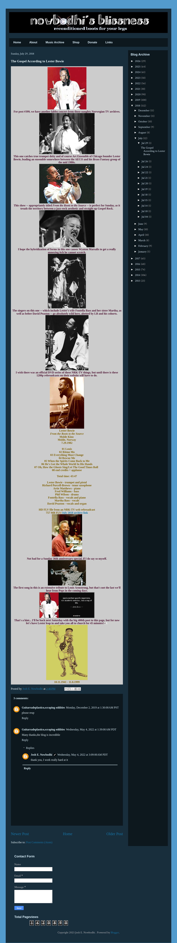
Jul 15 (145, 200)
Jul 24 (145, 167)
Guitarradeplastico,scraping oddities (43, 707)
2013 (138, 281)
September (144, 127)
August (142, 132)
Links (109, 42)
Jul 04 (145, 217)
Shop (76, 42)
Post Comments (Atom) (39, 842)
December (144, 110)
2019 (138, 100)
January (142, 251)
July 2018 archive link (75, 512)
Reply (25, 718)
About (33, 42)
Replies (30, 747)
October (143, 121)
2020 (138, 94)
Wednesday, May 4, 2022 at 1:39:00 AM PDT (91, 729)
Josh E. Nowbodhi (41, 754)
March (142, 240)
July (140, 138)
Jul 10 (145, 211)
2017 (138, 258)
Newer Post (20, 834)
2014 (138, 275)
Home (17, 42)
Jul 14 (145, 206)
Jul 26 (145, 161)
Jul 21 (145, 178)
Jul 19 (145, 189)
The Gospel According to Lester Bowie (153, 151)
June (141, 224)
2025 (138, 67)
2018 (138, 106)
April (141, 235)
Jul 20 (145, 183)
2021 (138, 89)
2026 (138, 61)
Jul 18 (145, 195)
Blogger (115, 932)
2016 (138, 264)
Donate (92, 42)
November (144, 116)
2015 (138, 269)
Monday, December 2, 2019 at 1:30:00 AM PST (92, 707)
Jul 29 (145, 143)
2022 (138, 83)
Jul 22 (145, 172)
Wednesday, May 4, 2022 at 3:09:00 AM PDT (82, 754)
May (141, 229)
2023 (138, 78)
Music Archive (55, 42)
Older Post (114, 834)
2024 (138, 72)
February (143, 246)
